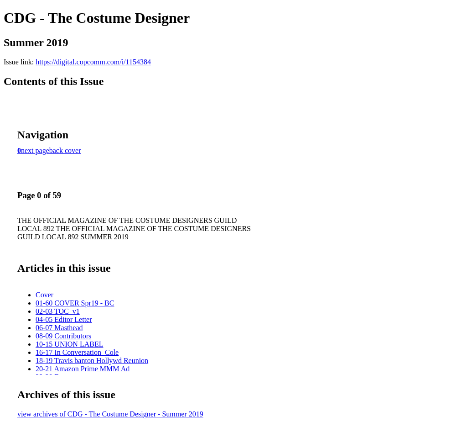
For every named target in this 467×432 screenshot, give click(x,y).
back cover (65, 150)
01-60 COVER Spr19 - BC (75, 303)
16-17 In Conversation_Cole (77, 352)
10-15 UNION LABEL (69, 344)
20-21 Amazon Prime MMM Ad (83, 369)
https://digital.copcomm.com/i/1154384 (93, 62)
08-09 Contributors (63, 336)
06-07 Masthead (59, 328)
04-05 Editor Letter (64, 319)
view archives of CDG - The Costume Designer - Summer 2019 (110, 414)
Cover (44, 295)
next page (35, 150)
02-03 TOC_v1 (58, 311)
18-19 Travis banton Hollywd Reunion (92, 360)
